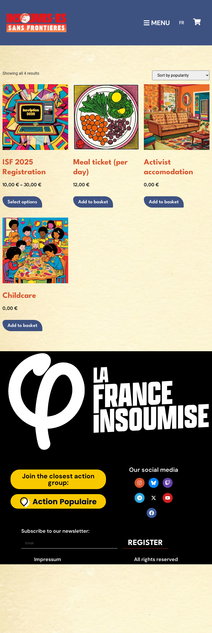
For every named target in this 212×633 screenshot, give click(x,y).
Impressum (47, 559)
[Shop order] (180, 75)
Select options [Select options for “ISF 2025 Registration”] (22, 202)
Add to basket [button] (93, 202)
